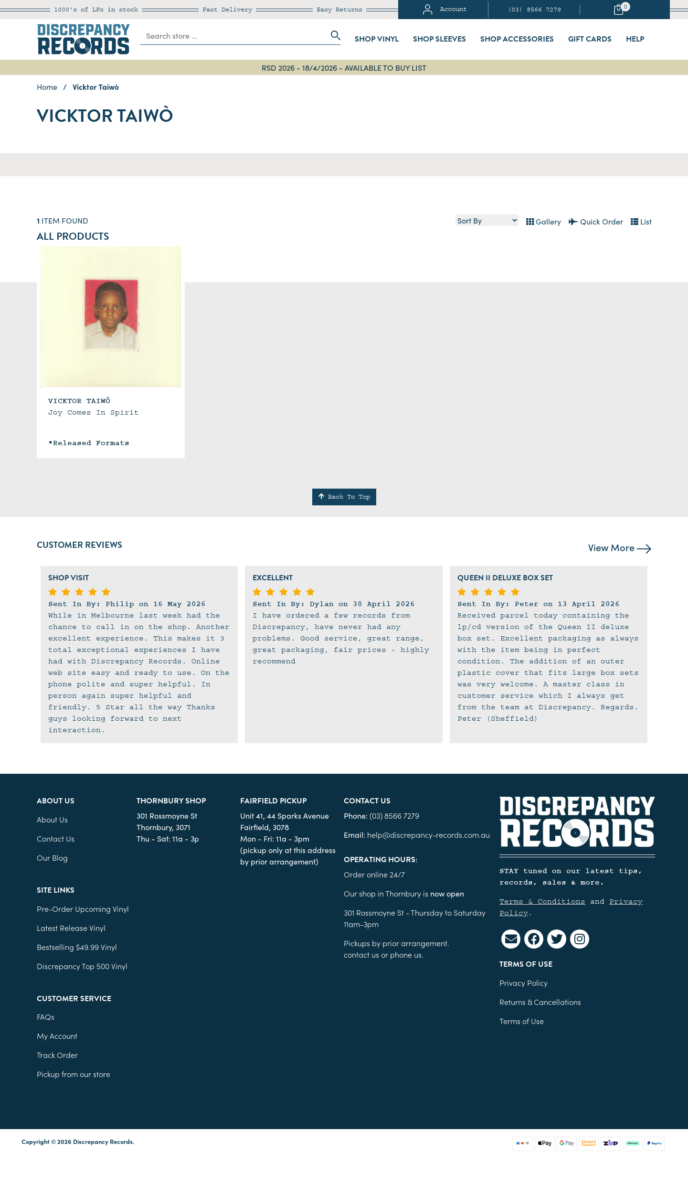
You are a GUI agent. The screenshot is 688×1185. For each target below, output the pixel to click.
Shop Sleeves (439, 39)
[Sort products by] (487, 220)
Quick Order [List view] (596, 221)
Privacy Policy (523, 982)
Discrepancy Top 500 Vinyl (82, 966)
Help (635, 39)
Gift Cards (590, 39)
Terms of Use (521, 1020)
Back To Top (344, 497)
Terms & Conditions (542, 901)
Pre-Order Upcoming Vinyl (83, 908)
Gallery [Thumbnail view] (543, 221)
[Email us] (510, 939)
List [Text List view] (641, 221)
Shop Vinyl (377, 39)
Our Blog (52, 857)
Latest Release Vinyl (71, 927)
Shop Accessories (517, 39)
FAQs (45, 1016)
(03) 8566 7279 (534, 9)
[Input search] (233, 35)
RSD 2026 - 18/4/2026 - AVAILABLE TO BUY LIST (344, 67)
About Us (52, 819)
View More (619, 547)
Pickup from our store (73, 1073)
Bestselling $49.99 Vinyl (77, 946)
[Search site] (332, 35)
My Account (57, 1035)
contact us (361, 954)
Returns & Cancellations (540, 1001)
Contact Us (55, 838)
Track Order (57, 1054)
